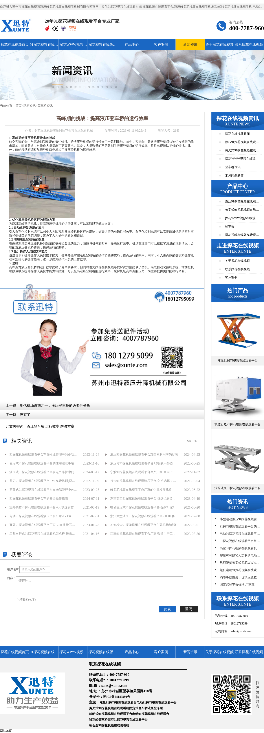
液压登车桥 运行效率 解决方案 (50, 426)
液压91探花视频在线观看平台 (242, 203)
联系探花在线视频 (249, 44)
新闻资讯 (190, 44)
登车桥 (229, 226)
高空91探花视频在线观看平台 (128, 719)
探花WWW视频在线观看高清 (73, 46)
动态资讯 (29, 105)
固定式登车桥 (138, 708)
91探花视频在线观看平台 (44, 46)
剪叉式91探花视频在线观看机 (109, 708)
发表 (167, 609)
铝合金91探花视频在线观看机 (109, 725)
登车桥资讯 (45, 105)
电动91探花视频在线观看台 (150, 714)
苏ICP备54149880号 (116, 696)
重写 (189, 609)
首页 (18, 105)
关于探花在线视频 (219, 44)
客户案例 (161, 44)
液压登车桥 (155, 708)
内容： (11, 578)
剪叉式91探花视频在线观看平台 (242, 211)
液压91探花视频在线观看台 (118, 702)
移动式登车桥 (98, 719)
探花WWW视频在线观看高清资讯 (241, 160)
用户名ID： (13, 569)
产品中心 (132, 44)
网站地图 (6, 731)
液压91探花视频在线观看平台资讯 (242, 143)
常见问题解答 (234, 175)
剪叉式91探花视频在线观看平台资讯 (242, 152)
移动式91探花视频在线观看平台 (110, 714)
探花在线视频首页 (15, 44)
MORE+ (193, 441)
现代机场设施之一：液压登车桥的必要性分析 (55, 405)
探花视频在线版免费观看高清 (102, 46)
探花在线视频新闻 (237, 133)
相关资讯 (21, 441)
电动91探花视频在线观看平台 (157, 702)
